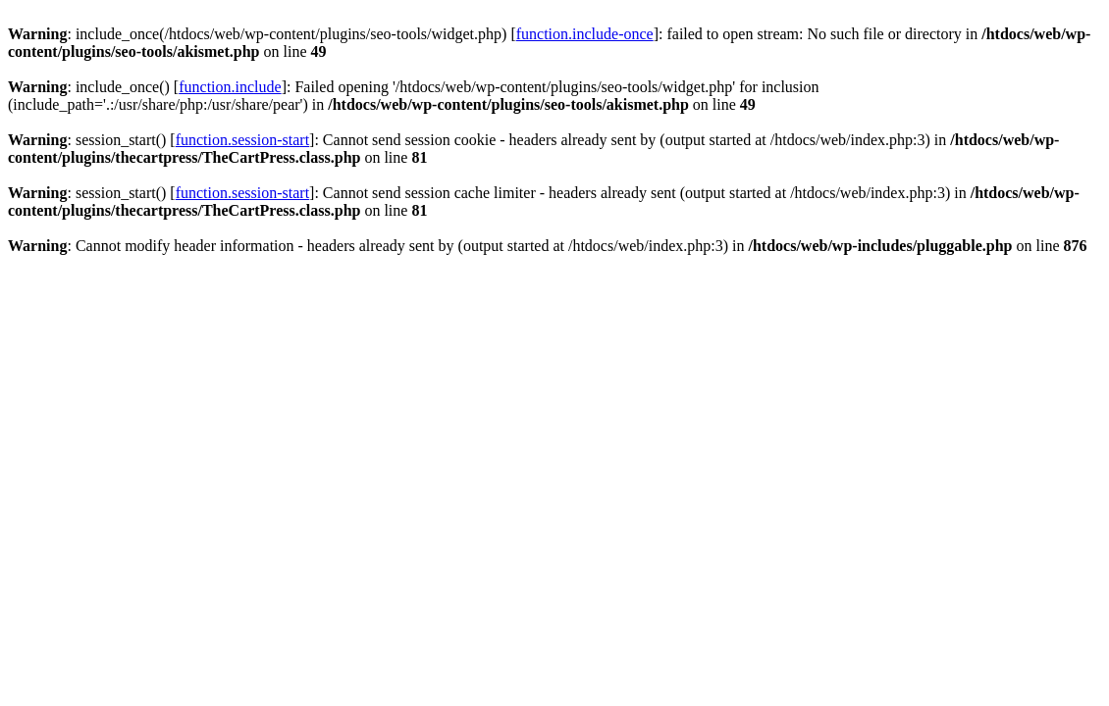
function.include (230, 86)
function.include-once (585, 33)
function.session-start (242, 139)
